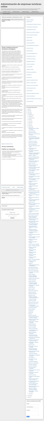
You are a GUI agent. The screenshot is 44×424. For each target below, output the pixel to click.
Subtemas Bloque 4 (6, 13)
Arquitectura (30, 263)
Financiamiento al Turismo (31, 56)
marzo (30, 125)
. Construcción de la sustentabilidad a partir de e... (33, 306)
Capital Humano (29, 21)
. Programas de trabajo (32, 299)
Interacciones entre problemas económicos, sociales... (33, 340)
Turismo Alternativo (30, 101)
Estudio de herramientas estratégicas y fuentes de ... (33, 230)
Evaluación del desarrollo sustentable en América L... (33, 335)
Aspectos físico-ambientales (33, 290)
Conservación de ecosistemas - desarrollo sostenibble (33, 317)
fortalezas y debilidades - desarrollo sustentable (32, 276)
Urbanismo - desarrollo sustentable (32, 248)
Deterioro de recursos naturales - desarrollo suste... (34, 352)
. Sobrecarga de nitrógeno (32, 353)
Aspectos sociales (31, 289)
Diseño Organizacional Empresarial (33, 45)
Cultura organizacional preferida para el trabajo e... (33, 170)
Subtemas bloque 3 (35, 11)
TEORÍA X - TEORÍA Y (32, 155)
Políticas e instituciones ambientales (32, 333)
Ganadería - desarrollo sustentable (32, 255)
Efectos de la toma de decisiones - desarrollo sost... (34, 338)
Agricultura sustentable (32, 315)
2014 (29, 113)
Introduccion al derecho (31, 64)
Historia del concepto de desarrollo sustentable (32, 389)
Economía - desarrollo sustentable (32, 261)
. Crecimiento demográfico (32, 361)
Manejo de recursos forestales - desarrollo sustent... (33, 320)
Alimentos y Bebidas (30, 19)
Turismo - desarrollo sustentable (33, 245)
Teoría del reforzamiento (32, 144)
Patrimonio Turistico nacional (31, 82)
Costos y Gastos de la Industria (32, 34)
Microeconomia (29, 77)
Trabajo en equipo (31, 202)
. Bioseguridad (30, 310)
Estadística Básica (30, 50)
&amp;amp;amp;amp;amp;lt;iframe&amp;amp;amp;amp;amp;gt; (14, 24)
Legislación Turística (30, 69)
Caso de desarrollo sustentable (33, 244)
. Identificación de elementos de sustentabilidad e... (33, 265)
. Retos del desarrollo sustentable (32, 368)
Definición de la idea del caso (33, 270)
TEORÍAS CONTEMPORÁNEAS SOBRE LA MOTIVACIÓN (34, 153)
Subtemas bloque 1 (16, 11)
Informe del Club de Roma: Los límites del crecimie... (33, 387)
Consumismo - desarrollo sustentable (32, 359)
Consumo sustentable (32, 327)
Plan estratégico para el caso (33, 268)
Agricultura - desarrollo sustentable (32, 252)
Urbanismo (30, 313)
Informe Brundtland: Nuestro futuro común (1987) (33, 384)
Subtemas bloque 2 (25, 11)
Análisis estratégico (31, 274)
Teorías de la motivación (32, 141)
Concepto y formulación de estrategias (33, 232)
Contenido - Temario (6, 11)
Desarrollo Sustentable (30, 42)
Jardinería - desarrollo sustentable (32, 250)
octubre (30, 116)
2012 (29, 397)
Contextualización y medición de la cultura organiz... (33, 174)
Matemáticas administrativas (31, 72)
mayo (30, 122)
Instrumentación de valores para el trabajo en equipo (33, 193)
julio (29, 119)
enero (30, 393)
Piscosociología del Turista (31, 88)
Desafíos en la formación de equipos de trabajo (33, 165)
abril (29, 124)
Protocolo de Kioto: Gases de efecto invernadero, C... (33, 379)
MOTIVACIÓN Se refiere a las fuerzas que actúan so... (33, 161)
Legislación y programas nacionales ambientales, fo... (33, 297)
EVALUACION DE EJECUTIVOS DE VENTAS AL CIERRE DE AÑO (34, 138)
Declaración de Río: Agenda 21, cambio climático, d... (33, 382)
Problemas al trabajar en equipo (33, 190)
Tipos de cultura (31, 172)
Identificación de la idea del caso (34, 278)
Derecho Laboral (29, 40)
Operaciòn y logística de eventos (32, 80)
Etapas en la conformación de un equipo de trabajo (34, 204)
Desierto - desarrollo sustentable (34, 259)
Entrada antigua (20, 187)
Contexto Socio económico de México (33, 32)
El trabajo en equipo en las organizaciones (33, 189)
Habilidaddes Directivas (9, 143)
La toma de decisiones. (32, 136)
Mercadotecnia (29, 74)
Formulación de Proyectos (31, 58)
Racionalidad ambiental (32, 307)
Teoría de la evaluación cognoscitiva (32, 149)
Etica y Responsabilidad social (32, 53)
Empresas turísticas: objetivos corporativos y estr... (33, 222)
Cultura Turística (29, 37)
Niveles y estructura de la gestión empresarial (32, 217)
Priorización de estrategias (33, 267)
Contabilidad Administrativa (31, 29)
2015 (29, 112)
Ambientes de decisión (32, 132)
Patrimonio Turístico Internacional (32, 85)
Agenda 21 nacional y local (33, 303)
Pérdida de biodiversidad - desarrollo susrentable (32, 349)
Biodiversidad (30, 312)
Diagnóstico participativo (32, 293)
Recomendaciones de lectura (33, 214)
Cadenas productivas (32, 281)
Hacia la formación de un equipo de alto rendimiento (33, 179)
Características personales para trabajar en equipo (33, 200)
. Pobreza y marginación (32, 364)
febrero (30, 127)
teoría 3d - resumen (31, 163)
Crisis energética (31, 357)
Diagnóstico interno (31, 295)
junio (29, 121)
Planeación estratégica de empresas (33, 93)
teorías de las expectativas (33, 142)
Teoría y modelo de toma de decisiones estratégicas (33, 224)
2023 (29, 110)
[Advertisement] (3, 398)
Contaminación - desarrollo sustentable (33, 347)
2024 (29, 109)
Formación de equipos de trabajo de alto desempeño (34, 168)
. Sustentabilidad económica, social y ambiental (33, 330)
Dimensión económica (32, 374)
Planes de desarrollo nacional (33, 302)
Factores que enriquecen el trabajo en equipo (33, 184)
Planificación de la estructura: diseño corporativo (33, 219)
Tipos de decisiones (31, 130)
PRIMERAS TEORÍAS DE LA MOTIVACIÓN (33, 159)
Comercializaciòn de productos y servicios (34, 24)
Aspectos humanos (31, 287)
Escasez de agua (31, 344)
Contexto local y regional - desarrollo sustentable (32, 283)
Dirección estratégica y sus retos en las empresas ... (34, 237)
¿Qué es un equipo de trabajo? (33, 213)
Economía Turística (30, 48)
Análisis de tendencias (32, 279)
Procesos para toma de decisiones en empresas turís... (33, 227)
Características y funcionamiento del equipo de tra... (34, 209)
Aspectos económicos (32, 292)
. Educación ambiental (32, 325)
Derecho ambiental (31, 309)
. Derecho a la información (32, 328)
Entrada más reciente (6, 187)
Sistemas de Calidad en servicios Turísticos (34, 98)
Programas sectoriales (32, 300)
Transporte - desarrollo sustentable (32, 257)
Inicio (13, 187)
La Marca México (29, 66)
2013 (29, 395)
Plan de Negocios (30, 90)
